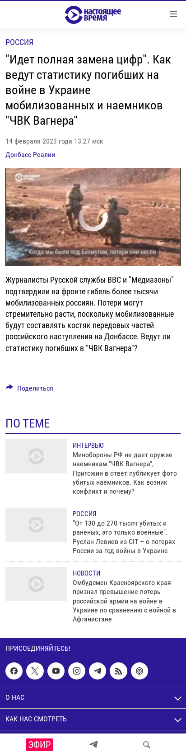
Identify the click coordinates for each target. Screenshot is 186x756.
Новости (86, 573)
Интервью (88, 445)
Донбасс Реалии (30, 154)
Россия (19, 42)
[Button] (29, 390)
